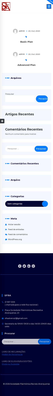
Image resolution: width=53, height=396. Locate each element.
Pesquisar (9, 107)
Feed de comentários (18, 247)
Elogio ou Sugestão (10, 370)
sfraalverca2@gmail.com (16, 334)
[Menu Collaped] (49, 6)
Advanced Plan (26, 77)
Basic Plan (26, 54)
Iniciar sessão (14, 237)
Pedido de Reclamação (12, 360)
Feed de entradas (16, 242)
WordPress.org (15, 252)
